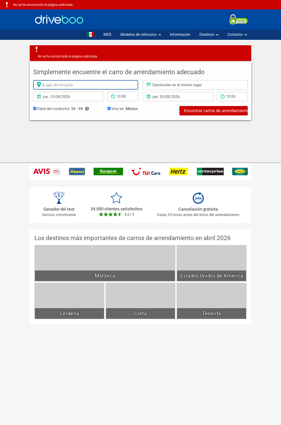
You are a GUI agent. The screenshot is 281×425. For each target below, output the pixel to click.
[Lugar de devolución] (195, 85)
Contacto (237, 34)
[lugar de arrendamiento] (85, 85)
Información (180, 34)
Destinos (208, 34)
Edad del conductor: (61, 108)
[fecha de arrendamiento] (68, 96)
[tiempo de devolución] (232, 96)
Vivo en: (122, 108)
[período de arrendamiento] (122, 96)
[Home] (59, 19)
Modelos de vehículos (140, 34)
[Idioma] (90, 35)
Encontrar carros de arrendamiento (216, 110)
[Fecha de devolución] (178, 96)
